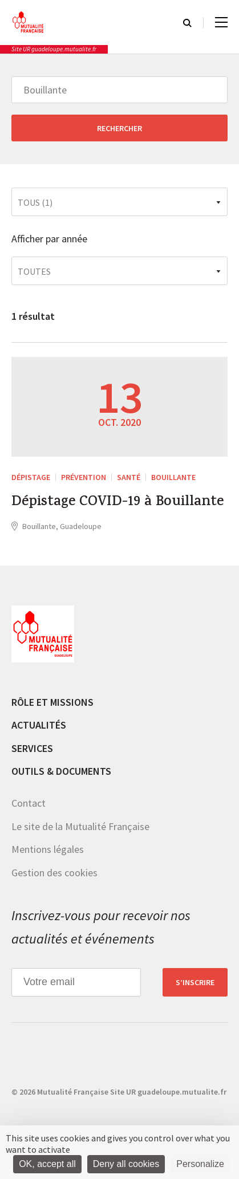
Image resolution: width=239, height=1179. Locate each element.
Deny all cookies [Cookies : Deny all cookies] (126, 1164)
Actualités (38, 724)
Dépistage (30, 477)
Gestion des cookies (54, 872)
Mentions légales (47, 849)
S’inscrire (195, 982)
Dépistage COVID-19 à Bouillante (117, 502)
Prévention (83, 477)
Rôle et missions (52, 702)
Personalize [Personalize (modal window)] (200, 1164)
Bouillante (173, 477)
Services (32, 748)
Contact (28, 803)
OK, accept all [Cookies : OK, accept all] (47, 1164)
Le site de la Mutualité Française (80, 826)
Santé (128, 477)
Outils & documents (61, 771)
